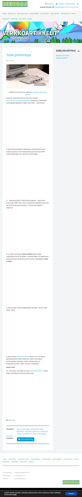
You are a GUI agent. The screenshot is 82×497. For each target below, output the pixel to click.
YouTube (9, 436)
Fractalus (28, 431)
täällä (14, 495)
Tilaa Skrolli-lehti (22, 13)
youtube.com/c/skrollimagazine (18, 100)
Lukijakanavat (58, 7)
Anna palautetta (25, 439)
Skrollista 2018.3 (37, 371)
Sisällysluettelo (65, 13)
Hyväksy (71, 494)
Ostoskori (49, 4)
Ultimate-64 (27, 434)
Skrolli (19, 434)
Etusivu (4, 13)
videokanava (41, 434)
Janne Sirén (11, 420)
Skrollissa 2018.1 (23, 357)
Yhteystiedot (22, 19)
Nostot (73, 13)
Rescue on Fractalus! (40, 431)
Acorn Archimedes (23, 429)
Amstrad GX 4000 (37, 429)
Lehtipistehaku (44, 13)
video (34, 434)
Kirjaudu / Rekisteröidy (65, 4)
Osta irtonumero (34, 13)
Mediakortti (6, 19)
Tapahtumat (14, 19)
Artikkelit (20, 431)
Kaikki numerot (54, 13)
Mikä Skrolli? (12, 13)
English (30, 19)
